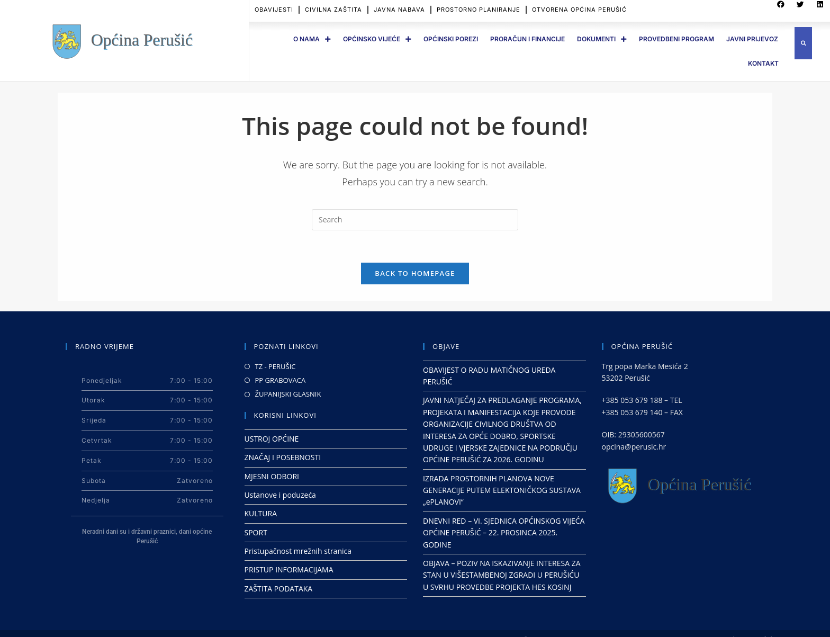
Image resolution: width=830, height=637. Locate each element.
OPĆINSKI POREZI (450, 39)
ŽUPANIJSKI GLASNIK (288, 394)
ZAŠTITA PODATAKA (279, 589)
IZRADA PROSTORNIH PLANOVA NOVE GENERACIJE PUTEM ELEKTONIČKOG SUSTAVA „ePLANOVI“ (502, 490)
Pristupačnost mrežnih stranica (298, 551)
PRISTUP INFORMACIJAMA (289, 569)
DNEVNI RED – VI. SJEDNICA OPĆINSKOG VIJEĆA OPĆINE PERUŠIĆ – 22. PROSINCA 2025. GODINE (503, 533)
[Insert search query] (415, 219)
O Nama (312, 39)
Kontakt (763, 63)
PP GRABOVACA (280, 380)
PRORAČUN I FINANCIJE (527, 39)
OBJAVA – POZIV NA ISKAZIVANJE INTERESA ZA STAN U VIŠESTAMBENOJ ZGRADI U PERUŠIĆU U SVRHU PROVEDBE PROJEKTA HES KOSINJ (502, 575)
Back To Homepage (415, 273)
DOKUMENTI (602, 39)
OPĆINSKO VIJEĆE (377, 39)
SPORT (256, 532)
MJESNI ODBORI (272, 476)
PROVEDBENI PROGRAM (676, 39)
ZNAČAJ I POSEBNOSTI (283, 457)
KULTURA (261, 513)
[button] (803, 43)
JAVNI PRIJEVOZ (752, 39)
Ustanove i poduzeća (280, 495)
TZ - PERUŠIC (275, 366)
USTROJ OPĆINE (272, 439)
